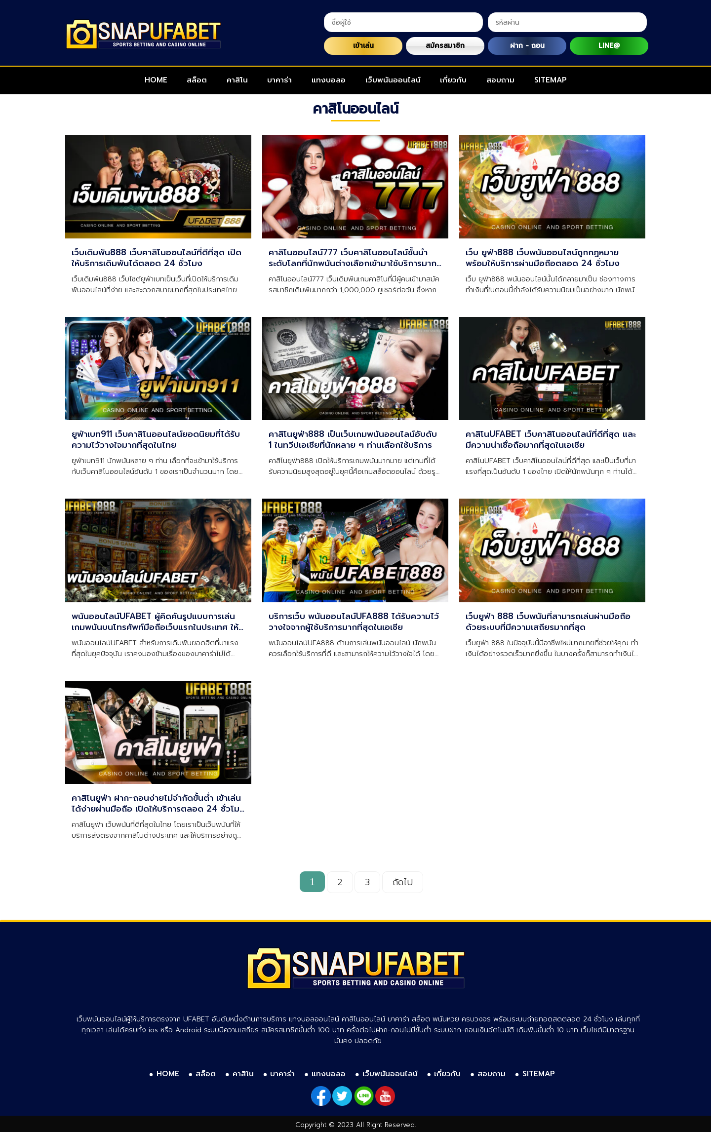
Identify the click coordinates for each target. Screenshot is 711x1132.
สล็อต (197, 80)
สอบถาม (500, 80)
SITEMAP (550, 80)
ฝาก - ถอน (527, 45)
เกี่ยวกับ (453, 80)
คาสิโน (237, 80)
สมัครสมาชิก (445, 45)
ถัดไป (403, 882)
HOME (156, 80)
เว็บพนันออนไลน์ (393, 80)
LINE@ (609, 45)
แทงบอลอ (329, 80)
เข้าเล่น (363, 45)
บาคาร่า (279, 80)
